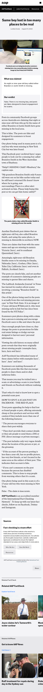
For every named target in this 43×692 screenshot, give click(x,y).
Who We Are (10, 547)
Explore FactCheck (8, 591)
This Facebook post (11, 154)
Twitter (34, 505)
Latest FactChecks (22, 9)
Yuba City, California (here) (15, 266)
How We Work (24, 547)
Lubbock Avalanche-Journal (19, 284)
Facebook (25, 505)
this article (6, 293)
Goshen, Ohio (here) (28, 263)
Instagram (10, 507)
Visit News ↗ (6, 650)
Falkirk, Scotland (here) (13, 269)
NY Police (18, 312)
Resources (35, 9)
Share (37, 568)
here (32, 154)
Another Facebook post (12, 231)
